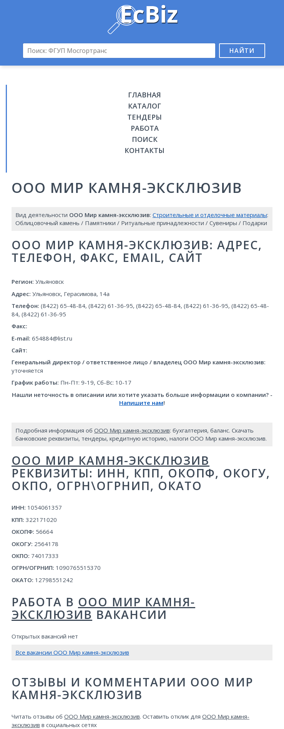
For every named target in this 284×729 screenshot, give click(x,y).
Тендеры (144, 117)
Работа (145, 128)
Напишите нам (141, 402)
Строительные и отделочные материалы (210, 215)
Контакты (144, 150)
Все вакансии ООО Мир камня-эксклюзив (72, 652)
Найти (241, 50)
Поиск (145, 139)
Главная (144, 94)
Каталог (144, 105)
